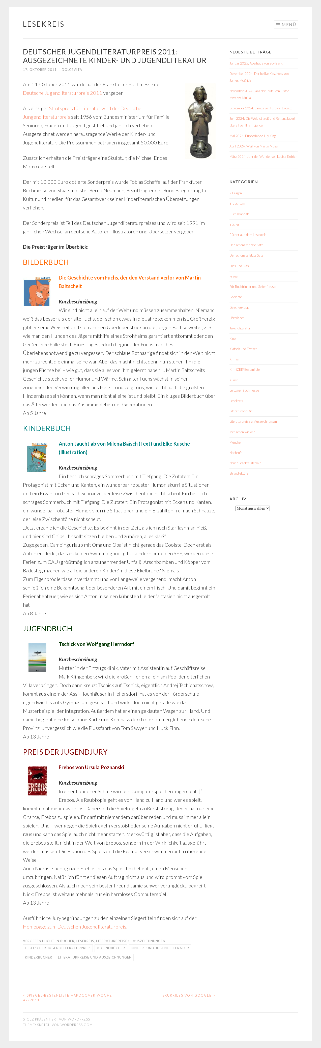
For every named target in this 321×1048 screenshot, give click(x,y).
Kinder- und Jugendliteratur (160, 948)
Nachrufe (235, 453)
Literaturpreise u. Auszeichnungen (130, 941)
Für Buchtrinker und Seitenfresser (253, 287)
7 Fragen (235, 193)
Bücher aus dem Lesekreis (248, 235)
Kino (232, 338)
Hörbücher (236, 318)
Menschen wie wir (242, 432)
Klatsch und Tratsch (243, 349)
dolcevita (72, 70)
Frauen (234, 276)
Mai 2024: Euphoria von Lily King (252, 136)
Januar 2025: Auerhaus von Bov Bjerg (255, 63)
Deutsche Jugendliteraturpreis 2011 (62, 93)
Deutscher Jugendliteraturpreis (58, 948)
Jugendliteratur (239, 328)
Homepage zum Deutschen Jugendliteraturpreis (74, 926)
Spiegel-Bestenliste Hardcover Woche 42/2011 (67, 997)
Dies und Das (239, 266)
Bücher (67, 941)
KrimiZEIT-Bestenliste (244, 369)
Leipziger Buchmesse (244, 390)
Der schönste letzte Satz (246, 255)
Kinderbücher (38, 957)
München (235, 442)
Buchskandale (239, 214)
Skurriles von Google (189, 995)
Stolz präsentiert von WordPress (56, 1019)
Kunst (233, 380)
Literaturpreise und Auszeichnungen (95, 957)
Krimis (234, 359)
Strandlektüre (238, 473)
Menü (289, 24)
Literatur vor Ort (240, 411)
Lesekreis (44, 24)
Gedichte (235, 297)
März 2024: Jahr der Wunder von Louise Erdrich (263, 157)
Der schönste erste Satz (246, 245)
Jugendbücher (111, 948)
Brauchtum (237, 203)
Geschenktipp (239, 307)
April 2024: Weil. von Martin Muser (254, 146)
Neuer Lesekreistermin (245, 463)
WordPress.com (77, 1025)
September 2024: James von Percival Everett (260, 108)
